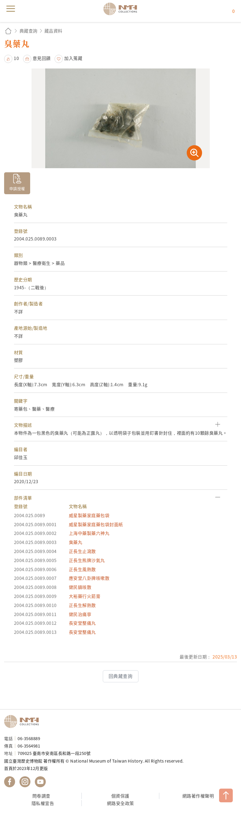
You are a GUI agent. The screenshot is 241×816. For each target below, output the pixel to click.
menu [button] (10, 8)
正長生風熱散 (82, 569)
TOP (226, 795)
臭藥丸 (76, 542)
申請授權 (17, 188)
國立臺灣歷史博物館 (23, 721)
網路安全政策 (120, 803)
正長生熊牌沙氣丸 (87, 560)
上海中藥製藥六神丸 (89, 533)
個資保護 (120, 796)
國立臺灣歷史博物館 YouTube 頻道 (40, 781)
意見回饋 (42, 58)
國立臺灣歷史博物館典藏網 (122, 8)
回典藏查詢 (121, 676)
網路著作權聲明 (198, 796)
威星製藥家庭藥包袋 (89, 515)
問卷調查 (41, 796)
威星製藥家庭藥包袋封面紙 (96, 524)
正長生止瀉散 (82, 551)
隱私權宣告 (43, 803)
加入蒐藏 (73, 58)
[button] (120, 425)
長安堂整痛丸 (82, 623)
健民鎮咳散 (80, 587)
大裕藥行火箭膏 (85, 596)
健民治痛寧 (80, 614)
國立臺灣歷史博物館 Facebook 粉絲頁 (9, 781)
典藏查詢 (28, 30)
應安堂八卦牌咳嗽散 (89, 578)
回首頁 (8, 31)
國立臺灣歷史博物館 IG (24, 781)
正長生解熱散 (82, 605)
